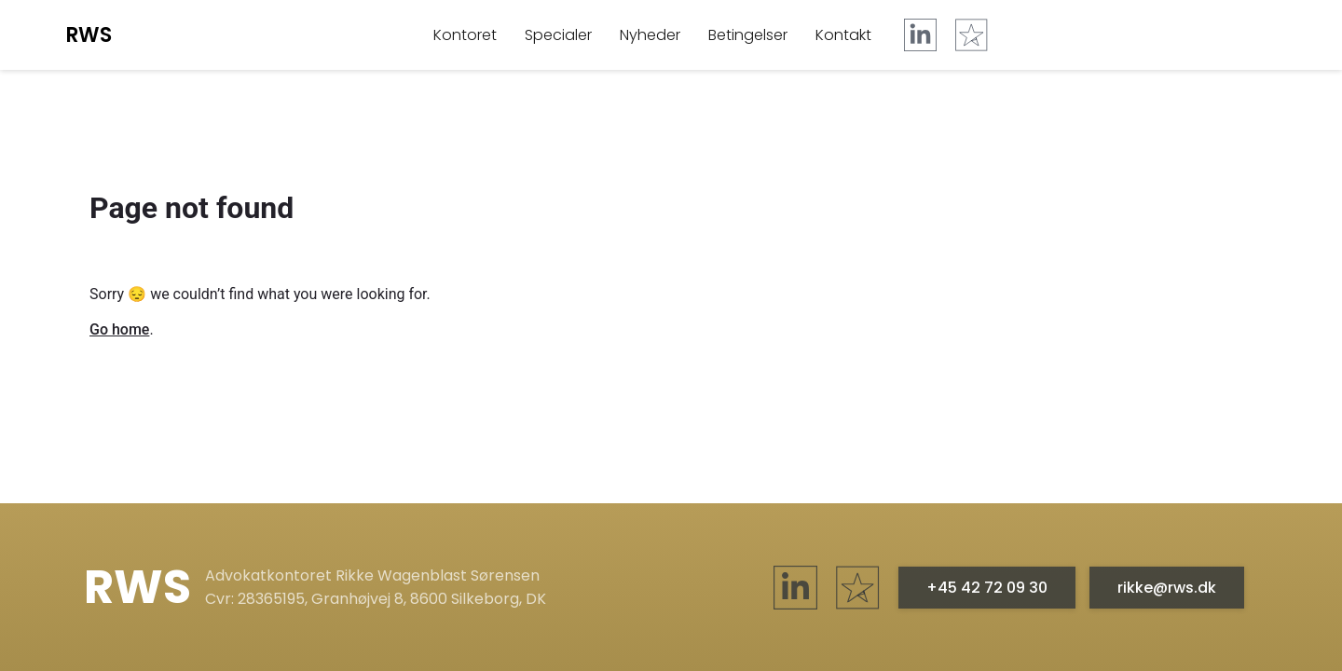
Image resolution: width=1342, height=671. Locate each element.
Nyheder (650, 35)
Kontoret (465, 35)
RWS (88, 35)
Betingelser (747, 35)
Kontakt (843, 35)
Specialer (558, 35)
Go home (119, 329)
